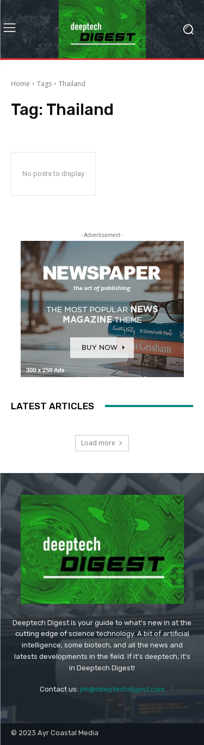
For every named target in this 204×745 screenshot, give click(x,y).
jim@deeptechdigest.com (122, 689)
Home (20, 83)
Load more (102, 442)
